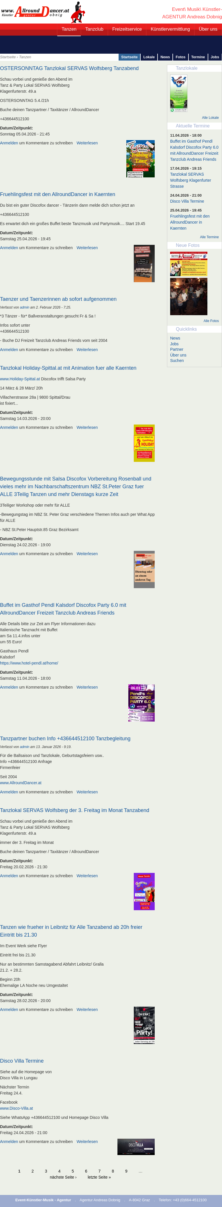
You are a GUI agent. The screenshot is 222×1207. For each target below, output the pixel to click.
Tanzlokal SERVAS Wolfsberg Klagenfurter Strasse (190, 180)
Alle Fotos (211, 321)
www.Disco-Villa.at (16, 1108)
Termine (198, 57)
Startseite (8, 57)
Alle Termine (209, 237)
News (165, 57)
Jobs (215, 57)
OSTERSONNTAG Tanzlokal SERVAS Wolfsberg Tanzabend (69, 68)
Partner (176, 349)
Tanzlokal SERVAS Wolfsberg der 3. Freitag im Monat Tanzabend (74, 810)
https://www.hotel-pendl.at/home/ (29, 663)
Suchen (177, 360)
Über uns (208, 29)
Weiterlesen (87, 143)
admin (25, 307)
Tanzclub (94, 29)
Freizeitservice (127, 29)
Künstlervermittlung (170, 29)
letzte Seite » (99, 1177)
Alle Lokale (210, 118)
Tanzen (69, 29)
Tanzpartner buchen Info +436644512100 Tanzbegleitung (65, 738)
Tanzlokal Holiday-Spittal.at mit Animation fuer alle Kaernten (68, 368)
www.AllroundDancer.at (21, 782)
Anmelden (9, 143)
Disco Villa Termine (22, 1061)
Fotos (180, 57)
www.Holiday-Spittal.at (20, 379)
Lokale (149, 57)
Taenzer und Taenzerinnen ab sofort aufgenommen (58, 299)
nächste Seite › (63, 1177)
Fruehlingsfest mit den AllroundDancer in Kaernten (57, 194)
